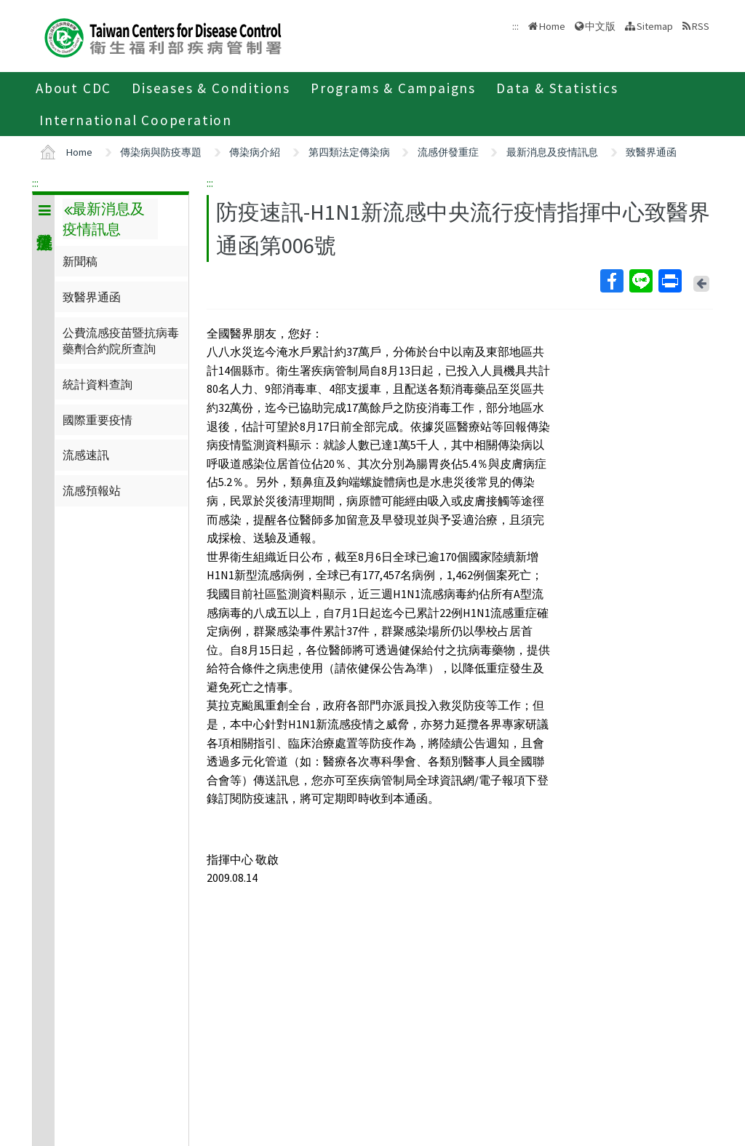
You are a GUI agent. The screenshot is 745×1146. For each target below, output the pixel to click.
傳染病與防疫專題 (161, 152)
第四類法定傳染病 (349, 152)
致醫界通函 (651, 152)
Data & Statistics (557, 88)
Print (669, 281)
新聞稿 (80, 261)
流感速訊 (86, 454)
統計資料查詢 (97, 384)
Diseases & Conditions (211, 88)
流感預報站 (92, 490)
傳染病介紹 (254, 152)
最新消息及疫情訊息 (552, 152)
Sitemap (655, 26)
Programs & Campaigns (393, 88)
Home (552, 26)
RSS (700, 26)
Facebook (611, 281)
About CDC (73, 88)
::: (35, 182)
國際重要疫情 (97, 420)
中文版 (600, 26)
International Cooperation (135, 120)
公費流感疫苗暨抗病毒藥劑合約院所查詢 (121, 340)
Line (640, 281)
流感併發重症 (448, 152)
